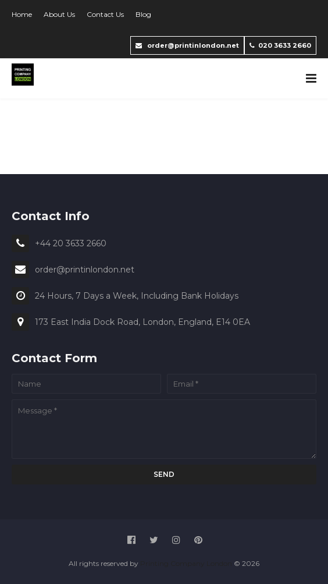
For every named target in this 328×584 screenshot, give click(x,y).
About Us (59, 14)
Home (22, 14)
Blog (143, 14)
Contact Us (105, 14)
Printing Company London (186, 563)
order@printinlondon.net (187, 45)
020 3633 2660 (280, 45)
